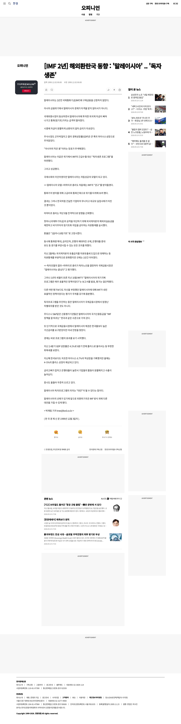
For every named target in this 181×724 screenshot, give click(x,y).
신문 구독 (149, 3)
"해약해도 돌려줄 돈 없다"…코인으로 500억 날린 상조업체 (142, 143)
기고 (98, 14)
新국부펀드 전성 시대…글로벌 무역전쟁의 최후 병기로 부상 (72, 534)
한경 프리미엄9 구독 (162, 3)
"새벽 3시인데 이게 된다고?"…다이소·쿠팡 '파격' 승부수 (141, 109)
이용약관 (82, 697)
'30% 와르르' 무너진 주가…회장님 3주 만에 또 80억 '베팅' (142, 120)
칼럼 (90, 14)
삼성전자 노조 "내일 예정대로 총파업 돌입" (142, 96)
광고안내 (49, 684)
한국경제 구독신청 (95, 449)
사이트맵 (55, 697)
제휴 (28, 697)
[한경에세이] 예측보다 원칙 (56, 519)
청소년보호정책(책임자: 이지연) (116, 697)
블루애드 (59, 684)
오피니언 (90, 8)
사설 (83, 14)
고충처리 (39, 684)
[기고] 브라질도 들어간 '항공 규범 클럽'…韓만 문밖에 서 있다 (72, 504)
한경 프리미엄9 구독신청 (113, 449)
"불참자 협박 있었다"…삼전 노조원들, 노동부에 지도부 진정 (142, 132)
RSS (73, 697)
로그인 (175, 3)
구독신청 (29, 684)
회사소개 (19, 684)
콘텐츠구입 (35, 697)
